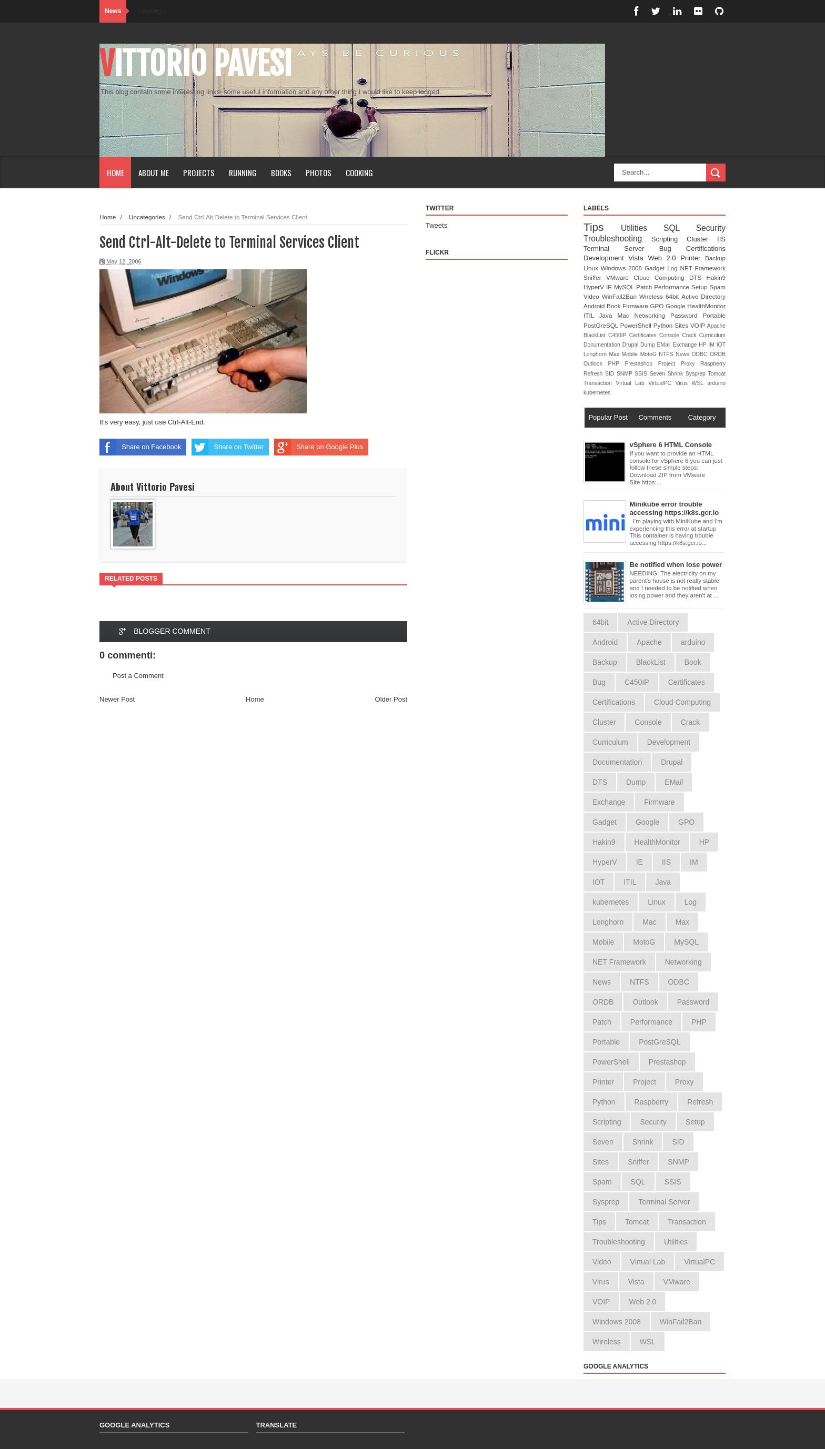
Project (669, 364)
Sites (682, 325)
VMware (619, 277)
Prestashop (641, 364)
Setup (700, 286)
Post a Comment (138, 676)
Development (605, 258)
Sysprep (697, 374)
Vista (638, 258)
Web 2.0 (664, 258)
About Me (153, 172)
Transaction (599, 383)
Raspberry (713, 364)
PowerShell (636, 325)
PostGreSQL (601, 325)
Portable (714, 315)
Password (686, 315)
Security (711, 228)
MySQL (625, 286)
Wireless (652, 296)
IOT (721, 345)
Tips (602, 227)
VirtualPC (661, 383)
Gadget (656, 268)
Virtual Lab (632, 383)
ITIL (591, 315)
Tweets (436, 225)
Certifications (706, 248)
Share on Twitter (227, 447)
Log (673, 268)
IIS (721, 239)
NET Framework (703, 268)
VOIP (698, 325)
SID (611, 374)
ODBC (700, 354)
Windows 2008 (623, 268)
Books (281, 172)
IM (712, 345)
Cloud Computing (661, 277)
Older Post (391, 699)
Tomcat (717, 374)
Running (243, 172)
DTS (698, 277)
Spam (717, 286)
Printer (692, 258)
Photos (318, 172)
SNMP (626, 374)
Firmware (636, 305)
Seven (659, 374)
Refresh (594, 374)
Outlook (595, 364)
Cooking (359, 172)
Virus (684, 383)
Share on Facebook (140, 447)
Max (615, 354)
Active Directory (703, 296)
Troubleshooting (617, 238)
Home (115, 172)
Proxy (690, 364)
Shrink (677, 374)
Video (592, 296)
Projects (199, 172)
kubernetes (596, 393)
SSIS (642, 374)
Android (595, 305)
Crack (690, 335)
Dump (648, 345)
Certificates (644, 335)
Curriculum (712, 335)
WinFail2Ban (620, 296)
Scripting (669, 239)
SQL (679, 228)
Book (614, 305)
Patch (645, 286)
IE (610, 286)
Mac (625, 315)
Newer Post (117, 699)
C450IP (618, 335)
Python (664, 325)
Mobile (631, 354)
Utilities (642, 228)
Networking (653, 315)
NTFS (667, 354)
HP (703, 345)
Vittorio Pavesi (195, 64)
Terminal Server (621, 248)
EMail (665, 345)
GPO (658, 305)
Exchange (685, 345)
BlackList (595, 335)
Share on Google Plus (318, 447)
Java (608, 315)
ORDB (718, 354)
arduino (716, 383)
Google (676, 305)
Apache (716, 326)
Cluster (702, 239)
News (683, 354)
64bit (673, 296)
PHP (616, 364)
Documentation (602, 345)
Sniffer (594, 277)
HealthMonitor (706, 305)
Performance (672, 286)
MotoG (649, 354)
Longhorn (596, 354)
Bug (672, 248)
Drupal (631, 345)
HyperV (594, 286)
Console (670, 335)
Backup (715, 258)
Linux (592, 268)
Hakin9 (716, 277)
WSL (700, 383)
